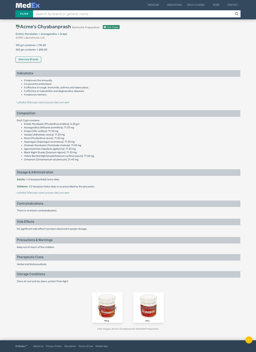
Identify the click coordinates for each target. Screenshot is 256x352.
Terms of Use (85, 346)
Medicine (162, 4)
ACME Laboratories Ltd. (30, 37)
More (219, 4)
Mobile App (101, 346)
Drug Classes (201, 4)
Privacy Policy (54, 346)
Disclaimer (70, 346)
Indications (180, 4)
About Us (38, 346)
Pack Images (111, 27)
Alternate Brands (28, 59)
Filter (24, 13)
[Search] (237, 13)
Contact (232, 4)
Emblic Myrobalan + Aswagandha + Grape (41, 34)
